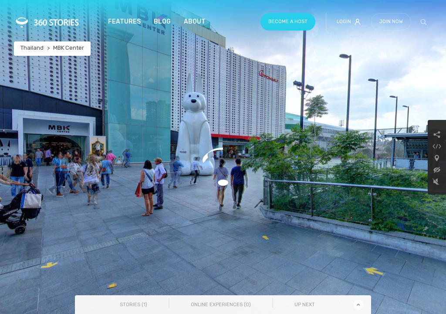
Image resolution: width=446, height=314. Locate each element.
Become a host (287, 21)
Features (124, 21)
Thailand (32, 47)
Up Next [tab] (304, 304)
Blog (162, 21)
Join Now (391, 21)
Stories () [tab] (133, 304)
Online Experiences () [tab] (221, 304)
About (195, 21)
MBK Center (68, 47)
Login (349, 22)
